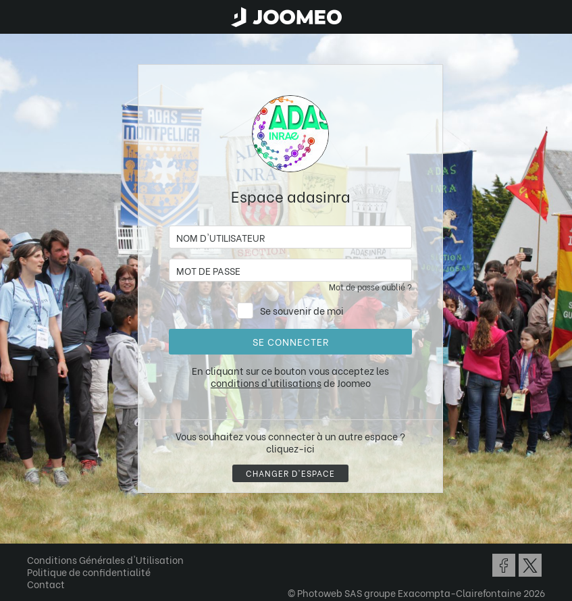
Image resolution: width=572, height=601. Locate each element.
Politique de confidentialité (89, 572)
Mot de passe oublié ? (370, 286)
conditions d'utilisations (266, 382)
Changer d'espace (290, 473)
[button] (36, 531)
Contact (46, 584)
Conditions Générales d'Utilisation (105, 559)
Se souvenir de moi (302, 310)
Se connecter (291, 341)
